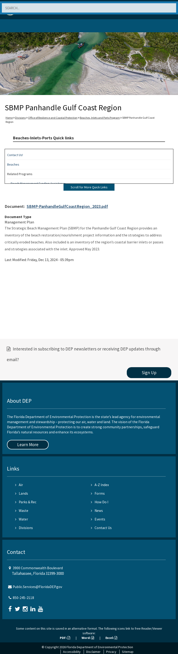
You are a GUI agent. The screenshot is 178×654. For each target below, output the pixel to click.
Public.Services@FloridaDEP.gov (37, 587)
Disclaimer (93, 652)
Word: (88, 638)
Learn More (27, 444)
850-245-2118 (23, 597)
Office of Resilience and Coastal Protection (52, 117)
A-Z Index (100, 485)
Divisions (20, 117)
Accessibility (72, 652)
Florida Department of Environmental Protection (100, 647)
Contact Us (101, 528)
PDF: (65, 638)
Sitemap (128, 652)
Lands (21, 493)
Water (21, 519)
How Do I (99, 502)
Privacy (111, 652)
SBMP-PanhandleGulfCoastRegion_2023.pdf (67, 206)
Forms (98, 493)
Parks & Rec (25, 502)
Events (98, 519)
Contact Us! (15, 155)
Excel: (111, 638)
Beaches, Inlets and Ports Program (100, 117)
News (97, 510)
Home (9, 117)
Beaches (13, 164)
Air (19, 485)
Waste (21, 510)
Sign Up (149, 372)
